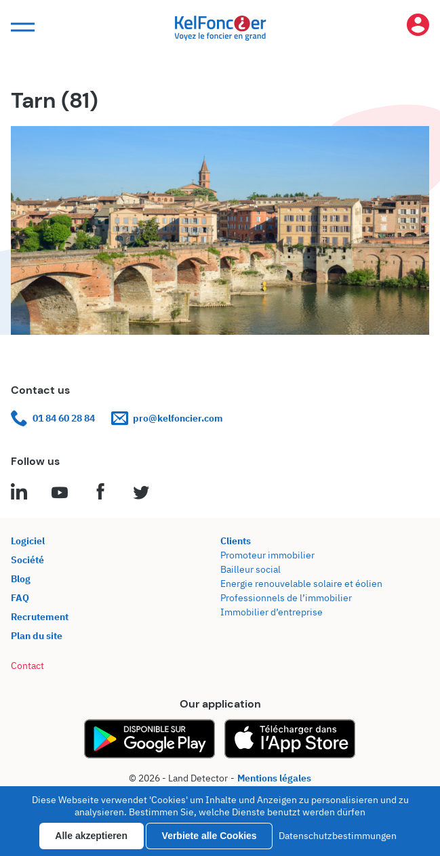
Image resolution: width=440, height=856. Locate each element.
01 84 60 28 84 (53, 418)
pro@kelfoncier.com (167, 418)
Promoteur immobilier (267, 555)
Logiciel (28, 541)
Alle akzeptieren (91, 835)
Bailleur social (250, 569)
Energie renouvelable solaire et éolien (301, 583)
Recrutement (39, 617)
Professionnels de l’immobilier (286, 598)
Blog (21, 579)
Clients (235, 541)
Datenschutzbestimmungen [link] (338, 836)
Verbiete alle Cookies (209, 835)
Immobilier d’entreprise (271, 612)
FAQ (20, 598)
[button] (21, 27)
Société (27, 560)
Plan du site (36, 636)
